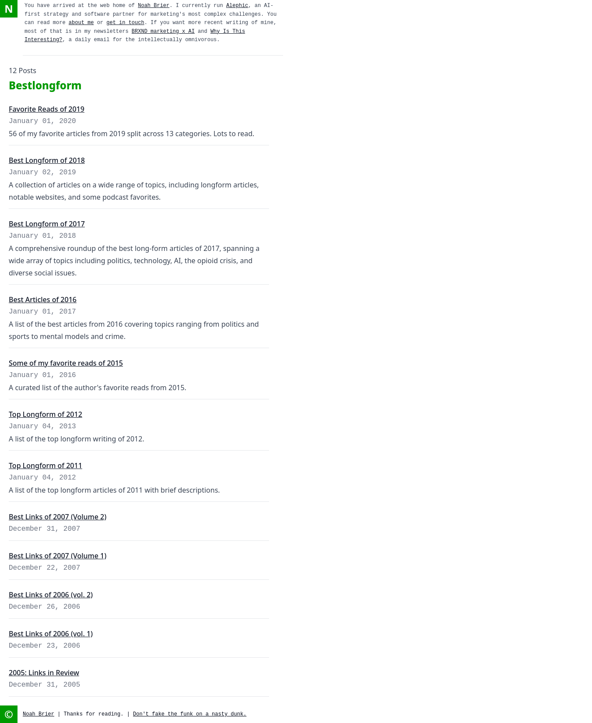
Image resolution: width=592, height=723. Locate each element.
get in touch (125, 23)
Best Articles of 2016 (43, 299)
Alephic (237, 6)
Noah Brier (153, 6)
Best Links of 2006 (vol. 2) (51, 595)
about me (81, 23)
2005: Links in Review (44, 672)
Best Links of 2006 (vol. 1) (51, 633)
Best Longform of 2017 (47, 224)
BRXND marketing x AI (163, 31)
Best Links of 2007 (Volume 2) (57, 517)
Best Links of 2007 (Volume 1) (57, 556)
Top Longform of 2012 (45, 414)
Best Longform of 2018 (47, 160)
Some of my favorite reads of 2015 (66, 363)
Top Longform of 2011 (45, 465)
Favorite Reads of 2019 (46, 109)
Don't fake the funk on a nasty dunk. (189, 714)
